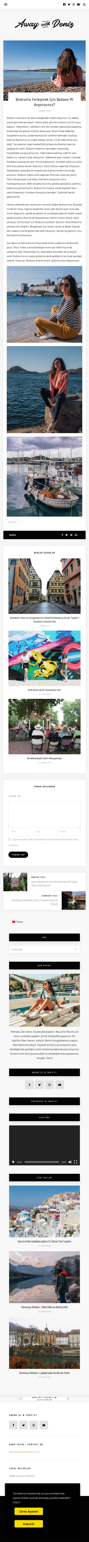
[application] (44, 1145)
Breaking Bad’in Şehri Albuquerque (44, 758)
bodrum (12, 522)
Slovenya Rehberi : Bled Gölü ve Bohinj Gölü (44, 1307)
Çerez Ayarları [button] (28, 1511)
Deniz (12, 535)
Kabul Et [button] (28, 1524)
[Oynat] (13, 1162)
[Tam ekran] (75, 1162)
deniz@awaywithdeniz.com (24, 1451)
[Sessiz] (70, 1162)
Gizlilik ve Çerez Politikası (22, 1475)
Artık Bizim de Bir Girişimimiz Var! (44, 689)
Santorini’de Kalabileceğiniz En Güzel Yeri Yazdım (44, 1241)
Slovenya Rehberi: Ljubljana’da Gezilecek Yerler (44, 1372)
